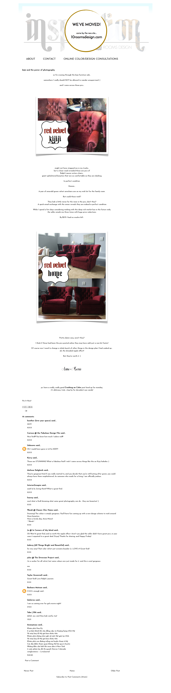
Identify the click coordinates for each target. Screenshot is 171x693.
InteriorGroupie (34, 485)
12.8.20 (30, 655)
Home (72, 671)
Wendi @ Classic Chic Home (40, 510)
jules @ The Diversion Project (40, 558)
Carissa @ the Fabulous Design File (43, 433)
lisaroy (30, 498)
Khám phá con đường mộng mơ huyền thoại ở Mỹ (47, 641)
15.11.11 (29, 595)
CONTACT (49, 59)
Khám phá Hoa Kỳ (35, 628)
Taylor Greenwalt (35, 575)
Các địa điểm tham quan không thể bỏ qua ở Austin (48, 644)
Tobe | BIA (31, 612)
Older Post (115, 671)
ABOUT (30, 59)
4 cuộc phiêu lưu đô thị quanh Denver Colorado (46, 649)
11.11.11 (29, 505)
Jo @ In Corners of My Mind (40, 530)
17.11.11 (29, 607)
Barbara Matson (34, 588)
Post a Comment (32, 661)
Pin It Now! (26, 401)
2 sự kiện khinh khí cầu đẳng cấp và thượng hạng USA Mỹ (51, 631)
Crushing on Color (73, 387)
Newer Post (28, 671)
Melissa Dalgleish (35, 470)
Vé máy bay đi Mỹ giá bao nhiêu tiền (42, 633)
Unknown (31, 445)
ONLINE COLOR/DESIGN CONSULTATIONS (91, 59)
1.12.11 (29, 619)
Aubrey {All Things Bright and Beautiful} (45, 545)
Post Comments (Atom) (77, 677)
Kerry (29, 458)
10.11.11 (29, 428)
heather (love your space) (39, 421)
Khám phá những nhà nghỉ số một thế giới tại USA (48, 636)
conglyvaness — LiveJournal (38, 652)
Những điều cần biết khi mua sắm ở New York (46, 646)
